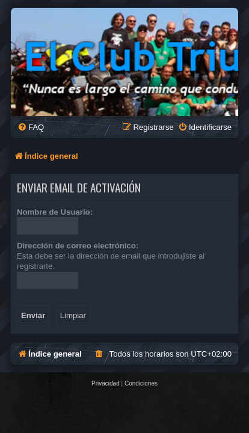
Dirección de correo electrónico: (77, 245)
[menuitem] (30, 127)
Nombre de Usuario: (55, 211)
